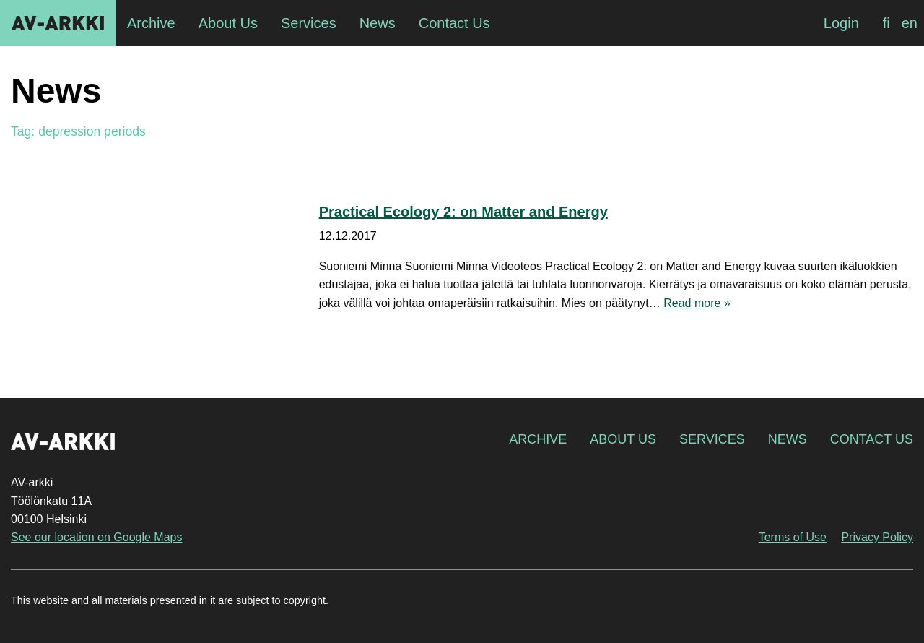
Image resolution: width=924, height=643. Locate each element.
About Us (623, 439)
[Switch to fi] (886, 23)
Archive (538, 439)
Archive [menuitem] (151, 23)
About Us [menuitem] (228, 23)
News (787, 439)
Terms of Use (793, 537)
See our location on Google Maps (96, 537)
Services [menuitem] (308, 23)
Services (712, 439)
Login (841, 23)
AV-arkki (58, 23)
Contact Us (871, 439)
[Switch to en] (909, 23)
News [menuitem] (377, 23)
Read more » (697, 303)
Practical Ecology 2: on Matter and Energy (463, 212)
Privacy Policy (877, 537)
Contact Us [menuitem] (454, 23)
